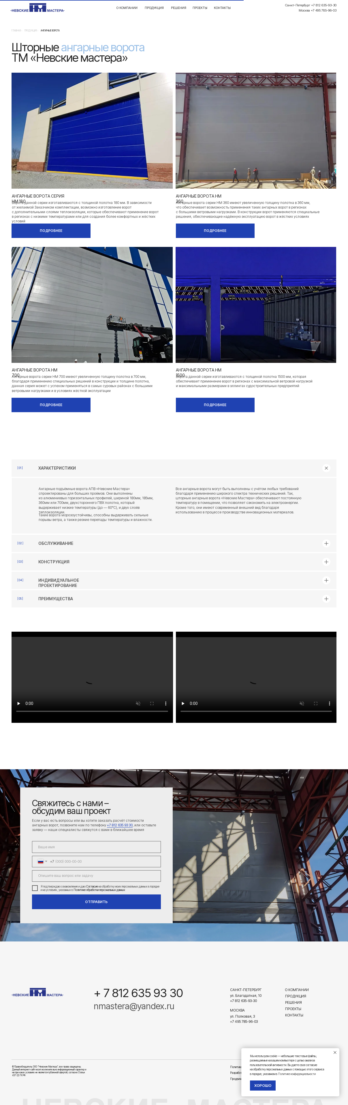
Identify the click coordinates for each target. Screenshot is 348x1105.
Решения (178, 8)
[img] (37, 992)
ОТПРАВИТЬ (96, 902)
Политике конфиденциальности (297, 1074)
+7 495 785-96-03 (244, 1021)
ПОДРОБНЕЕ (51, 230)
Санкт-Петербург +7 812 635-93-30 (310, 5)
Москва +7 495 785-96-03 (317, 10)
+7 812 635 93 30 (120, 825)
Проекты (200, 8)
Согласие (92, 886)
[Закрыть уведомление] (335, 1052)
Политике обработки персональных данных (99, 890)
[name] (96, 847)
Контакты (222, 8)
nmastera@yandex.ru (134, 1006)
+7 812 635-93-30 (243, 1001)
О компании (127, 8)
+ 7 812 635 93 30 (138, 993)
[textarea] (96, 876)
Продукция (154, 8)
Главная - (17, 30)
